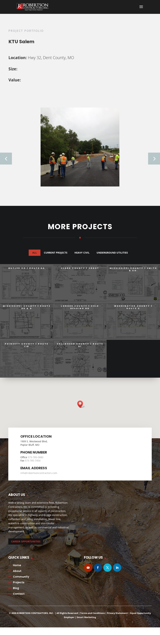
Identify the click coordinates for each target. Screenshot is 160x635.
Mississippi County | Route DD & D (26, 309)
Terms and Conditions (92, 615)
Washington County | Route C (133, 309)
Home (17, 567)
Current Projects (55, 254)
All (34, 254)
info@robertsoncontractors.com (38, 475)
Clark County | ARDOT (80, 270)
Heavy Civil (82, 254)
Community (21, 579)
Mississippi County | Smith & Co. (133, 271)
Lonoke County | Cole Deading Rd (80, 309)
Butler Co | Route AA (26, 270)
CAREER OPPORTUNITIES (25, 543)
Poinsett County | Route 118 (26, 347)
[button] (81, 406)
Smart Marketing (86, 619)
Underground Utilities (112, 254)
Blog (16, 590)
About (17, 573)
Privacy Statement (117, 615)
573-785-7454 (32, 462)
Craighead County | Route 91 (80, 347)
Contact (19, 596)
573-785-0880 (35, 459)
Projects (18, 584)
